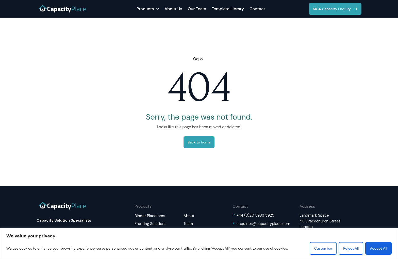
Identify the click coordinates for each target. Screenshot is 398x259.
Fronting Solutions (150, 223)
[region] (199, 243)
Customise (323, 248)
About (189, 215)
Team (188, 223)
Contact (257, 8)
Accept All (378, 248)
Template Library (228, 8)
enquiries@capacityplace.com (263, 223)
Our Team (197, 8)
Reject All (351, 248)
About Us (173, 8)
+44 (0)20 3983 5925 (255, 215)
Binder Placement (150, 215)
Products (148, 8)
